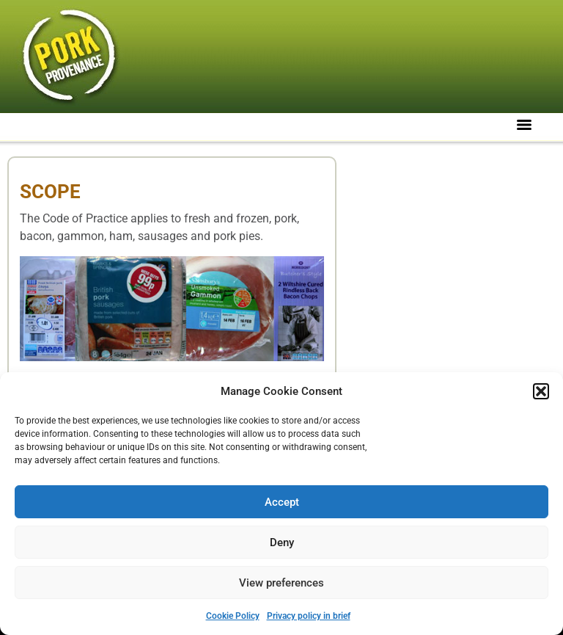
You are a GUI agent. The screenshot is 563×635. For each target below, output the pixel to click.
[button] (541, 391)
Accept (282, 502)
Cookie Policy (233, 616)
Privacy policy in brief (308, 616)
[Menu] (524, 125)
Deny (282, 542)
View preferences (281, 582)
